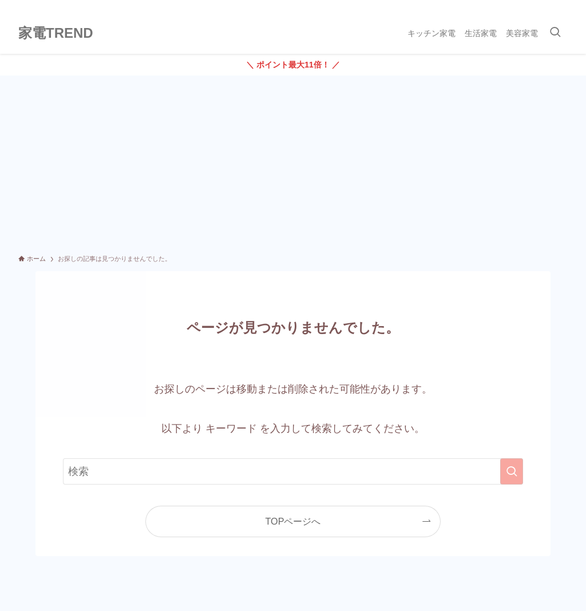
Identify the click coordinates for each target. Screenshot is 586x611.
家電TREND (55, 33)
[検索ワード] (293, 471)
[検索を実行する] (511, 471)
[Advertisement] (293, 161)
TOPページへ (293, 521)
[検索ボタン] (555, 33)
